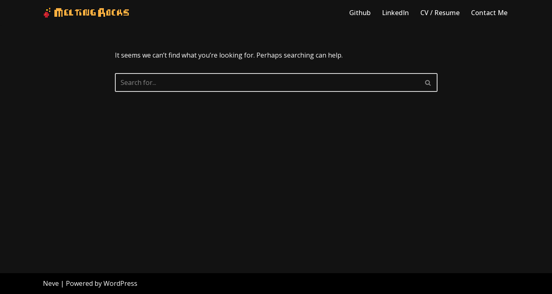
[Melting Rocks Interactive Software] (86, 12)
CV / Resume (440, 12)
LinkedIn (395, 12)
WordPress (120, 283)
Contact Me (489, 12)
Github (359, 12)
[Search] (267, 82)
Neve (51, 283)
